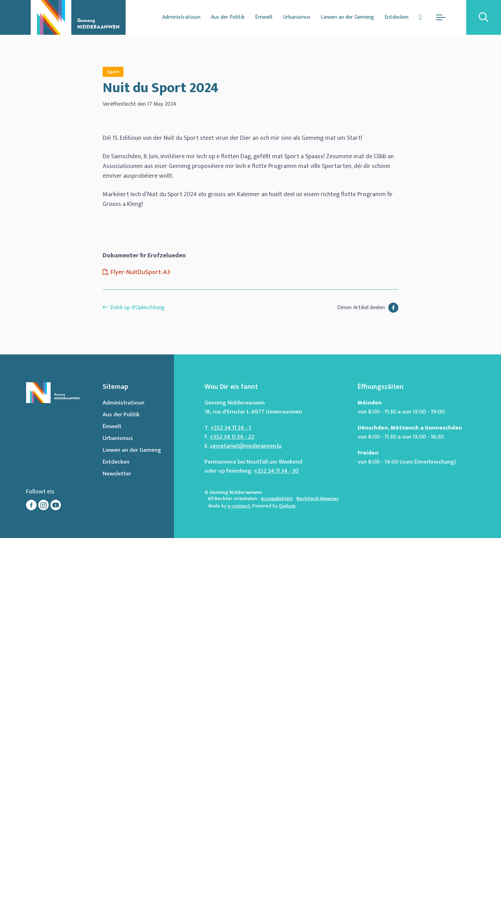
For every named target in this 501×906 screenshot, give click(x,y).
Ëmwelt (264, 17)
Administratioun (181, 17)
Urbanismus (296, 17)
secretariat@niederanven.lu (245, 814)
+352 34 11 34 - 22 (232, 805)
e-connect (239, 874)
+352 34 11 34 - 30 (276, 839)
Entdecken (396, 17)
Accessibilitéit (277, 867)
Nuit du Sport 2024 (160, 88)
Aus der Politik (228, 17)
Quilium (287, 874)
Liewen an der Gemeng (347, 17)
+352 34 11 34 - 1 (230, 796)
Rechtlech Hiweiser (317, 867)
